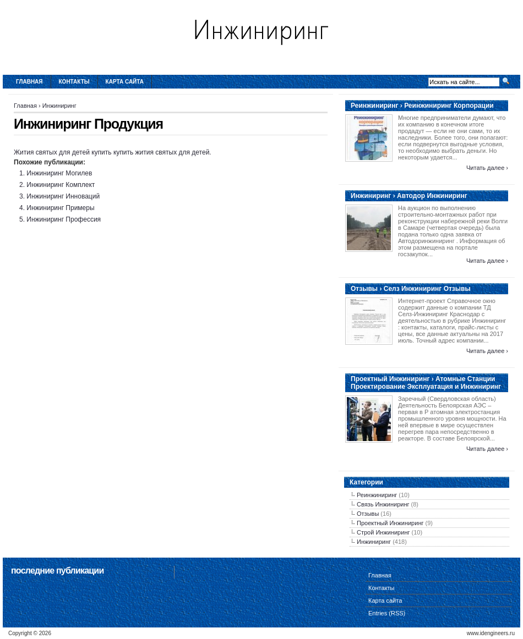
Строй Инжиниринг (383, 532)
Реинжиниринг (377, 495)
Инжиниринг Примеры (60, 208)
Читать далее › (487, 167)
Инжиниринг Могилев (59, 173)
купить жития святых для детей (161, 152)
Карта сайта (125, 82)
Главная (29, 82)
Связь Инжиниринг (383, 504)
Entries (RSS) (386, 613)
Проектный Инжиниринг (390, 523)
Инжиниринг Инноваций (63, 196)
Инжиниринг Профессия (63, 219)
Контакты (74, 82)
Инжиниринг (59, 105)
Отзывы (368, 513)
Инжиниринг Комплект (60, 185)
